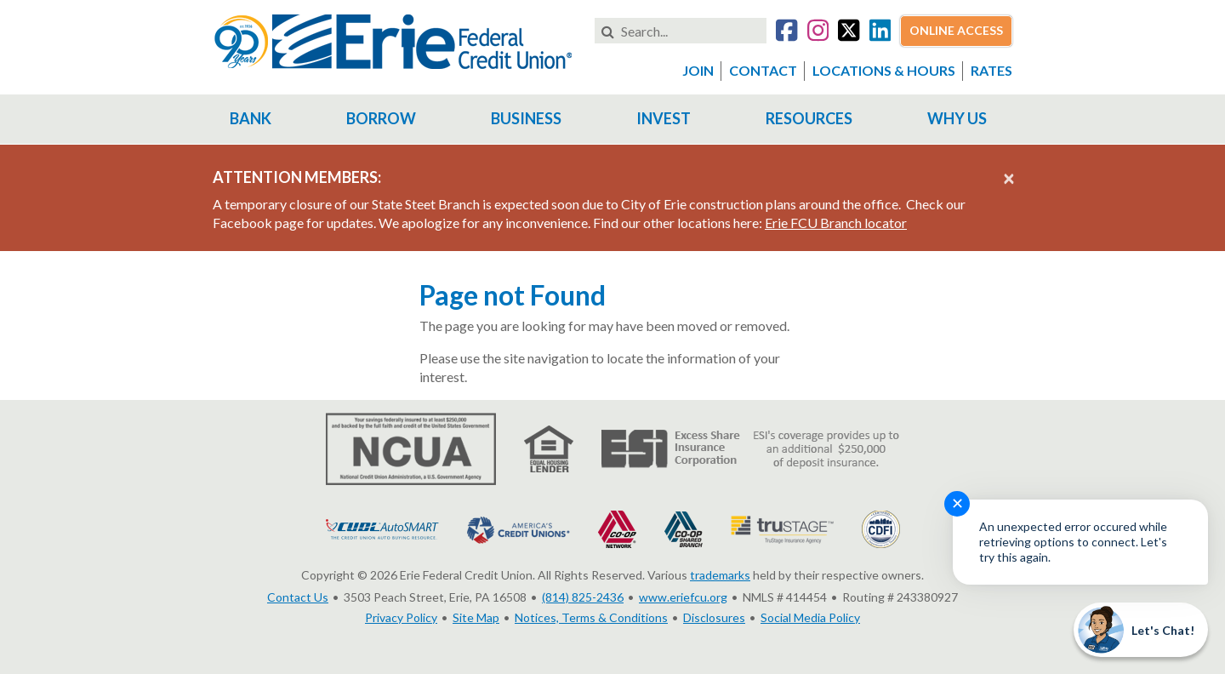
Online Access (956, 30)
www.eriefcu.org (683, 597)
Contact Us (297, 597)
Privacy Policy (401, 617)
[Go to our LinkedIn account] (880, 33)
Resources (809, 118)
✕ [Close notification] (957, 503)
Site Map (476, 617)
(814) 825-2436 (583, 597)
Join (698, 70)
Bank (250, 118)
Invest (663, 118)
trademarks (720, 575)
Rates (991, 70)
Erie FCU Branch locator (836, 222)
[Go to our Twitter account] (849, 33)
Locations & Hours (883, 70)
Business (526, 118)
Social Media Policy (810, 617)
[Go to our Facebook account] (786, 33)
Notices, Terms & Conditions (591, 617)
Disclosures (714, 617)
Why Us (957, 118)
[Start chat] (1141, 630)
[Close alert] (1009, 178)
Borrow (381, 118)
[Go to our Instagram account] (818, 33)
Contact (763, 70)
